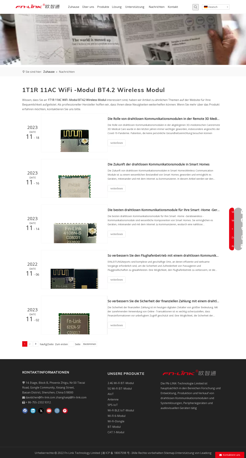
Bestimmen (89, 343)
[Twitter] (41, 410)
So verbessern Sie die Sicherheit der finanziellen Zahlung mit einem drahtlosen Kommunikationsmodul (165, 300)
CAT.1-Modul (116, 431)
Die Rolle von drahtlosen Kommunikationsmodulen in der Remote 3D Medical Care (165, 119)
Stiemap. (169, 452)
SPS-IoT (113, 404)
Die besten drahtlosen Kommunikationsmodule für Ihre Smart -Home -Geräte (165, 209)
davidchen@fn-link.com (40, 396)
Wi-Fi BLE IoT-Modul (121, 409)
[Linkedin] (33, 410)
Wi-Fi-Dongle (116, 420)
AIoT (111, 393)
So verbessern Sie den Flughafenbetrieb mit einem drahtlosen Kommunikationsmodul (165, 255)
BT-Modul (114, 426)
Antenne (113, 398)
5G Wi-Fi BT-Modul (120, 388)
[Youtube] (49, 410)
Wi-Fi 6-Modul (116, 415)
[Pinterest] (65, 410)
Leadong (205, 452)
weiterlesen (119, 142)
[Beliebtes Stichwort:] (196, 7)
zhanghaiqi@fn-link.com (71, 396)
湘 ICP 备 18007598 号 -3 (117, 452)
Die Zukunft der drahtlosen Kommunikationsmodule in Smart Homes (162, 164)
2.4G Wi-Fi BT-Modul (121, 382)
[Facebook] (25, 410)
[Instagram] (57, 410)
